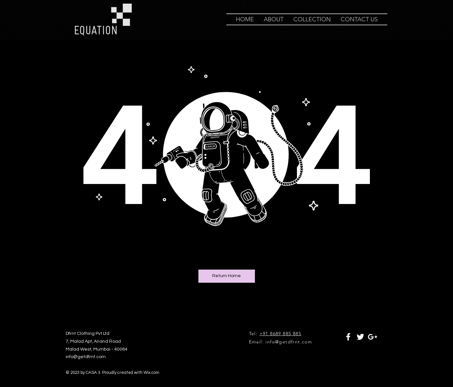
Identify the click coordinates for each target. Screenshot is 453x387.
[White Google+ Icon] (372, 337)
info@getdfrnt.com (288, 342)
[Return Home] (226, 276)
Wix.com (151, 372)
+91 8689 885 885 (280, 333)
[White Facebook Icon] (348, 337)
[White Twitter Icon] (360, 337)
